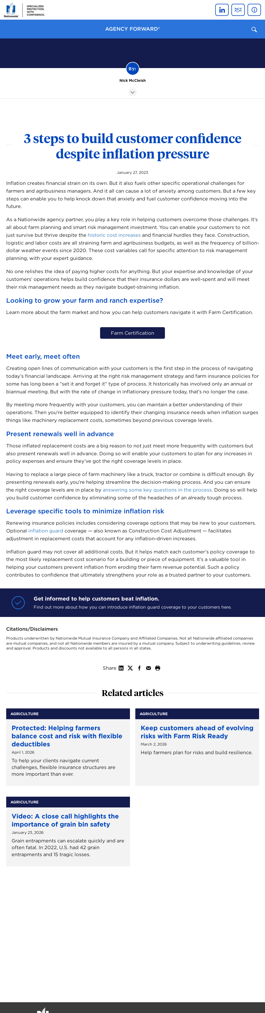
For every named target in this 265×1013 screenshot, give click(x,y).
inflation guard (45, 531)
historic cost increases (114, 235)
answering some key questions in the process (157, 490)
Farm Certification (132, 333)
